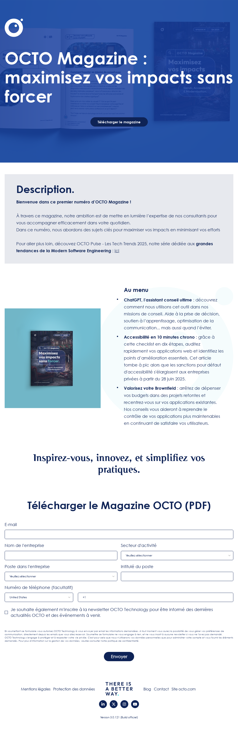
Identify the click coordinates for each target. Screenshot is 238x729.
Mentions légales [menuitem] (35, 689)
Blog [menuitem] (147, 689)
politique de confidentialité (123, 641)
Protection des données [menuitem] (74, 689)
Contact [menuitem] (161, 689)
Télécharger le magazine (119, 122)
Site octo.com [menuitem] (184, 689)
